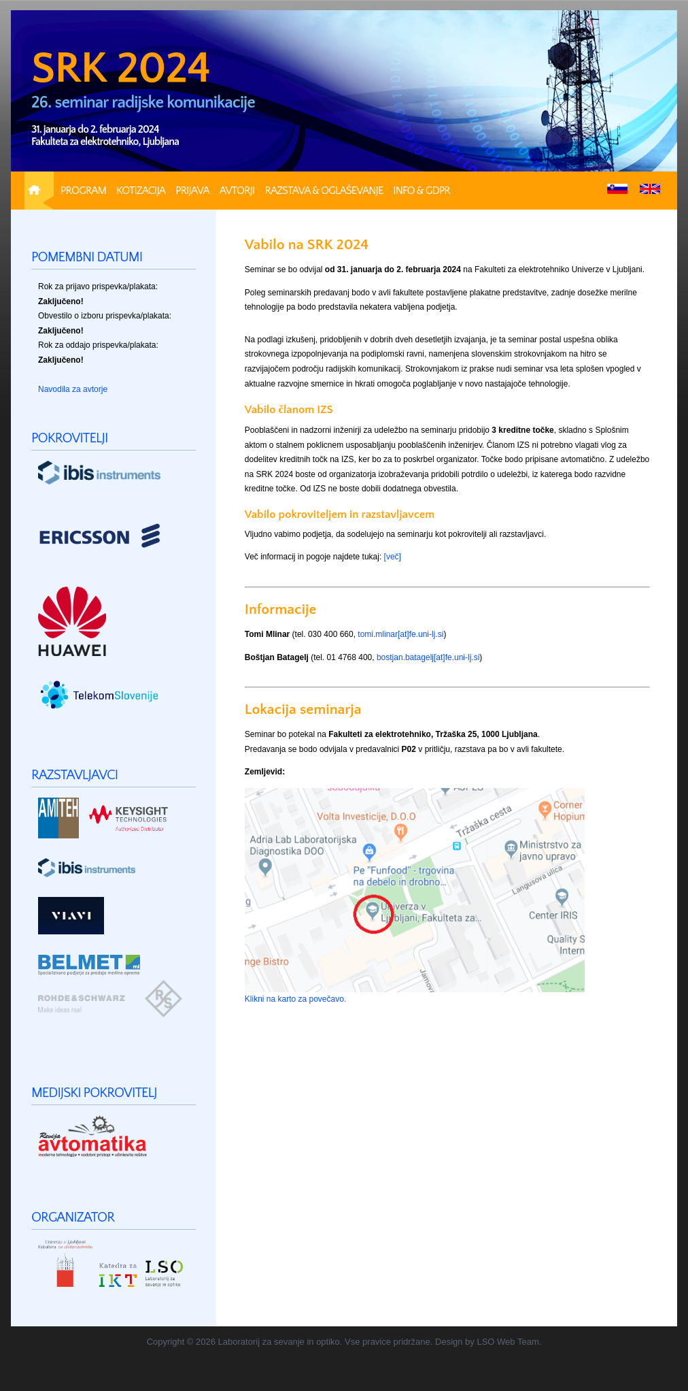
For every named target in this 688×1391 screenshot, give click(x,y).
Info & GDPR (421, 190)
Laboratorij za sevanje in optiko (279, 1342)
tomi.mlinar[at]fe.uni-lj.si (400, 634)
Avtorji (237, 190)
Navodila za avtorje (72, 389)
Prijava (192, 190)
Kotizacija (140, 190)
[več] (392, 556)
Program (83, 190)
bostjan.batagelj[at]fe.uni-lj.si (428, 657)
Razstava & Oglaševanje (323, 190)
